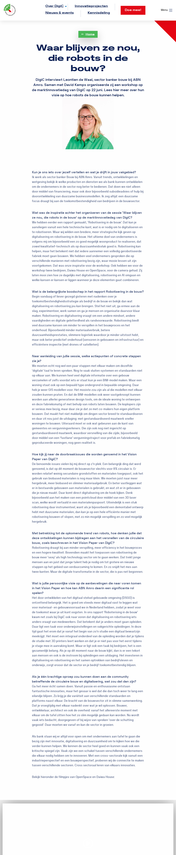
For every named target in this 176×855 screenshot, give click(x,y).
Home (88, 34)
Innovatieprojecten (91, 6)
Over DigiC (54, 6)
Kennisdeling (99, 13)
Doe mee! (133, 10)
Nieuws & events (59, 13)
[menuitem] (53, 7)
